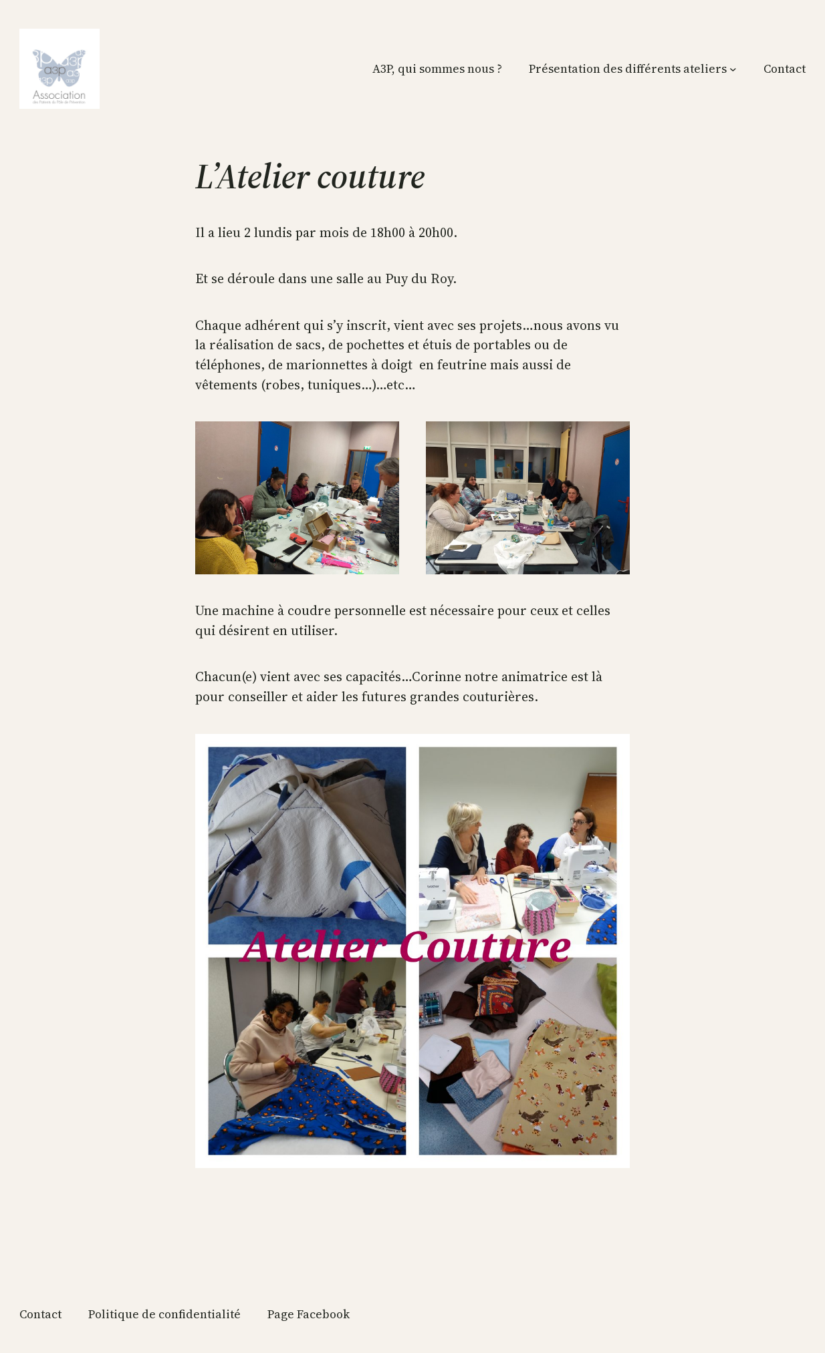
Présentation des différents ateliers (628, 69)
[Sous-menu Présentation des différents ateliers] (733, 69)
